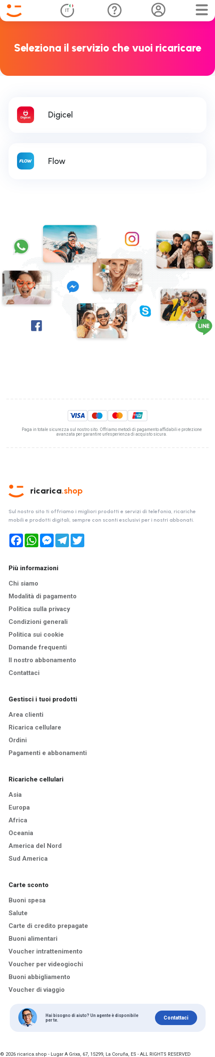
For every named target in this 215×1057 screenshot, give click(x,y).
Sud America (28, 858)
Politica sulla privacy (39, 609)
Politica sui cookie (36, 634)
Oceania (21, 833)
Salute (18, 913)
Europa (19, 807)
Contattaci (24, 673)
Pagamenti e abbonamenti (48, 753)
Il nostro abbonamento (42, 660)
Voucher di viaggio (37, 990)
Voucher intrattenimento (46, 951)
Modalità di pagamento (43, 596)
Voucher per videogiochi (46, 964)
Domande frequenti (38, 647)
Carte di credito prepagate (48, 926)
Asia (15, 794)
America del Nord (35, 846)
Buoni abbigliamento (39, 977)
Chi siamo (23, 583)
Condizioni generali (38, 622)
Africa (18, 820)
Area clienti (26, 714)
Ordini (18, 740)
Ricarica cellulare (35, 727)
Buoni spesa (27, 900)
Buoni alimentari (33, 938)
